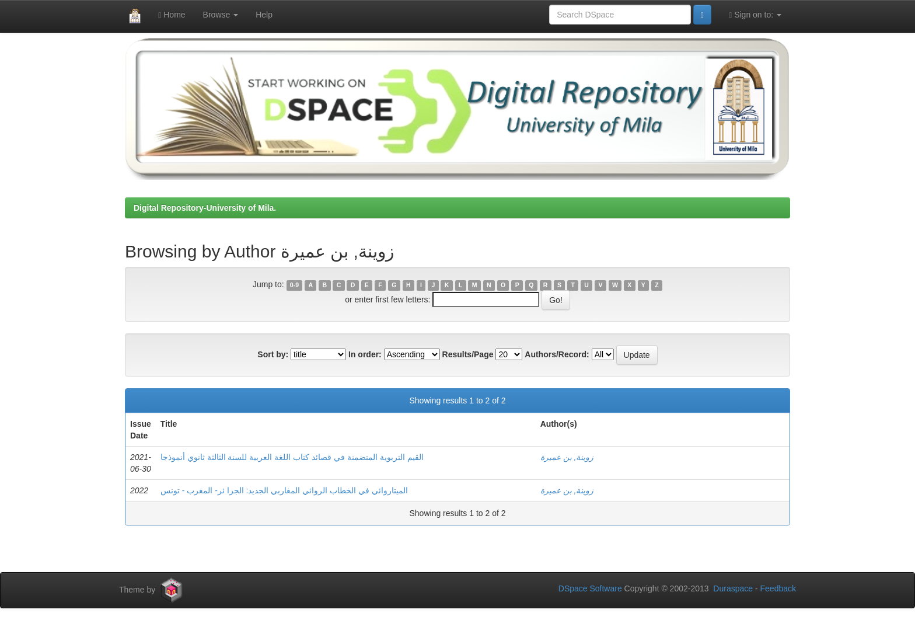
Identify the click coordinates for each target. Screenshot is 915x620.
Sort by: (272, 354)
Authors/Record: (557, 354)
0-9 (294, 284)
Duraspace (733, 588)
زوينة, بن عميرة (567, 457)
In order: (365, 354)
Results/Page (468, 354)
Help (264, 14)
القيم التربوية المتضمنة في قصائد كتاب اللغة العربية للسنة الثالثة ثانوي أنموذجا (292, 457)
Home (171, 15)
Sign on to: (755, 15)
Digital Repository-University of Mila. (205, 208)
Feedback (778, 588)
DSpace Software (590, 588)
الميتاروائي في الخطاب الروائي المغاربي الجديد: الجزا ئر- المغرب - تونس (284, 490)
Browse (221, 14)
